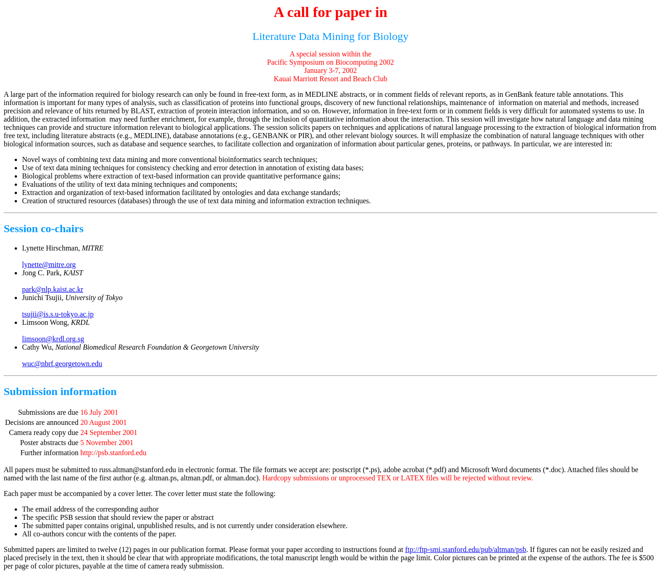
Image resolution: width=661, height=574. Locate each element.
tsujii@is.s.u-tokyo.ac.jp (58, 314)
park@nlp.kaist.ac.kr (52, 289)
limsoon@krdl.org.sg (53, 339)
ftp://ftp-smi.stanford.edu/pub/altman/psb (465, 549)
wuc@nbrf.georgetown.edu (62, 364)
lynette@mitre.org (49, 264)
